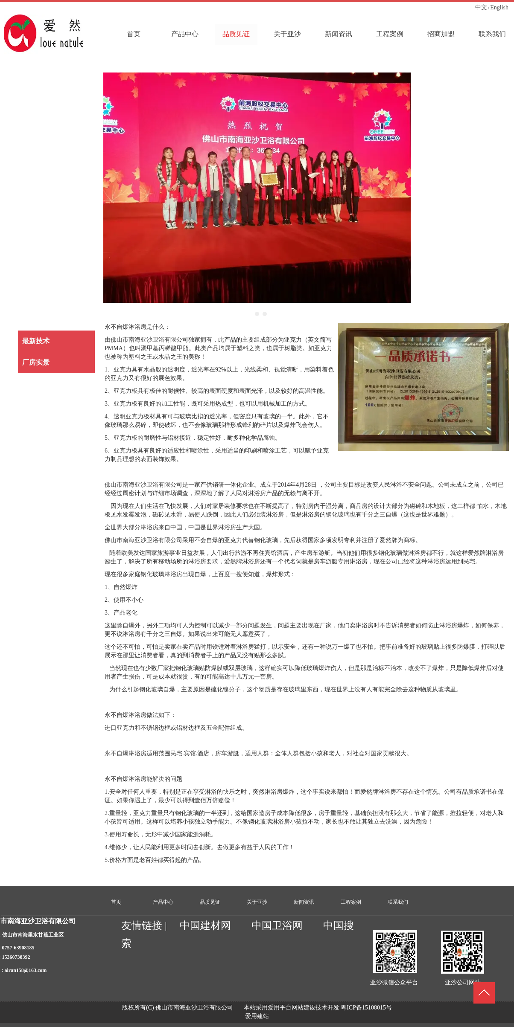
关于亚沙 (257, 902)
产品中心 (163, 902)
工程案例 (351, 902)
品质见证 (210, 902)
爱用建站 (257, 1016)
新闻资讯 (304, 902)
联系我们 (398, 902)
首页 (116, 902)
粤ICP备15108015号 (366, 1007)
